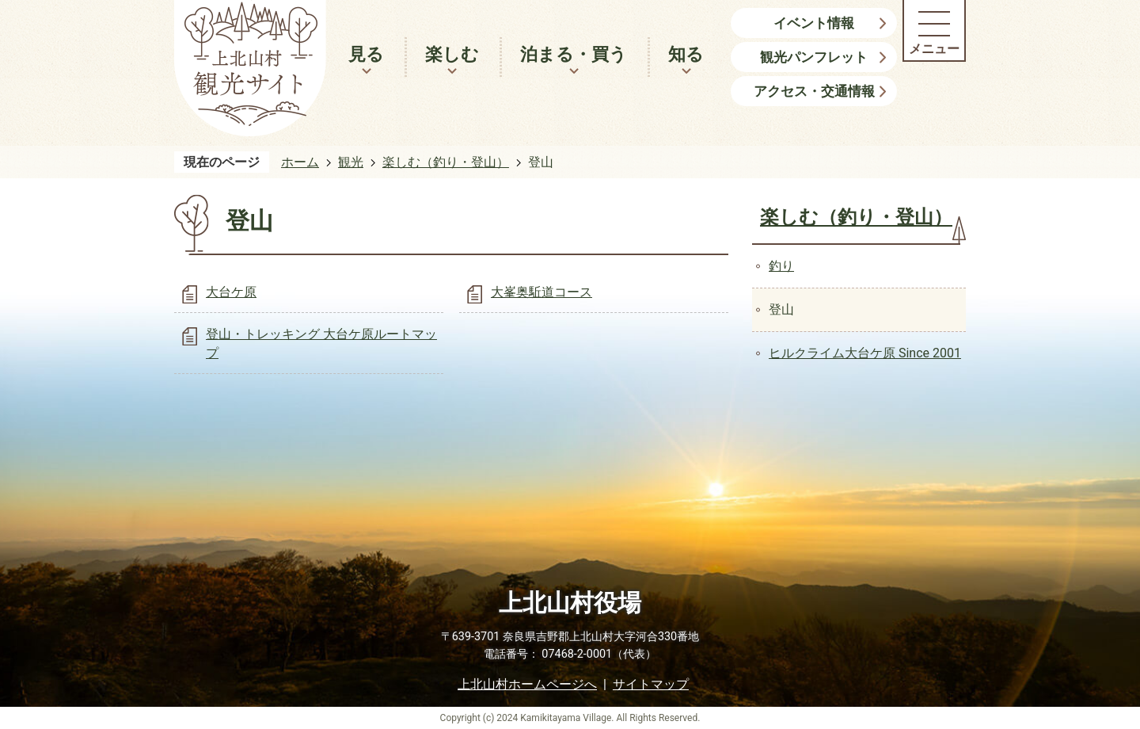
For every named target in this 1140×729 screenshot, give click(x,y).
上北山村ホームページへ (527, 684)
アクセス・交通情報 (814, 91)
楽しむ (452, 54)
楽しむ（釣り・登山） (445, 162)
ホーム (300, 162)
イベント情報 (813, 23)
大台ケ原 (231, 292)
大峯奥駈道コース (541, 292)
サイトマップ (651, 684)
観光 (350, 162)
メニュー (934, 48)
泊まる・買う (573, 54)
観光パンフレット (814, 57)
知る (686, 54)
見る (366, 54)
